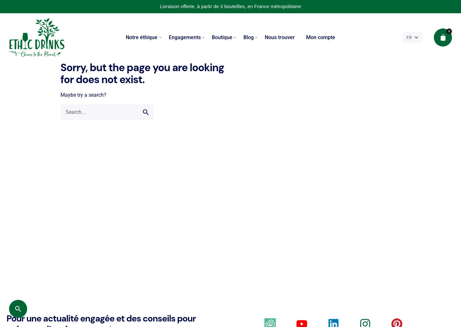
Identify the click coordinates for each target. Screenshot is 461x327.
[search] (146, 112)
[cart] (443, 37)
